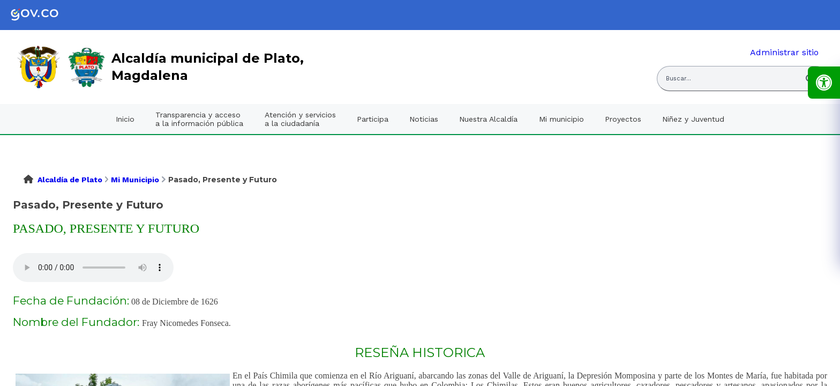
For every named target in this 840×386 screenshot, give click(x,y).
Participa (372, 119)
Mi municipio (561, 119)
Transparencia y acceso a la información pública (199, 119)
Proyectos (623, 119)
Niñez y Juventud (693, 119)
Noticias (423, 119)
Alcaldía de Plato (70, 179)
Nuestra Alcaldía (488, 119)
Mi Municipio (135, 179)
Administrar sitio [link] (784, 52)
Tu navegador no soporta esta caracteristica (93, 267)
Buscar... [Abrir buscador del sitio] (678, 78)
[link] (43, 15)
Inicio (125, 119)
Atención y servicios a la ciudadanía (300, 119)
